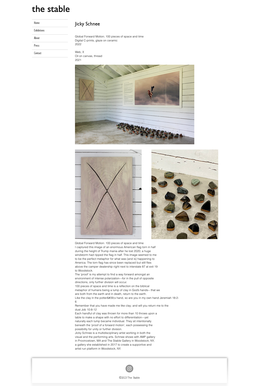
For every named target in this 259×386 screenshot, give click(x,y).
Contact (37, 53)
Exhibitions (39, 30)
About (37, 38)
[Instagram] (129, 368)
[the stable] (51, 10)
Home (37, 23)
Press (36, 46)
